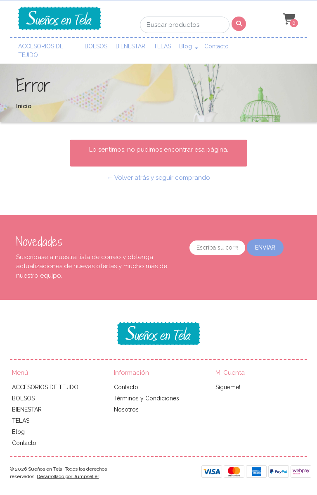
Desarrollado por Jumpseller (68, 476)
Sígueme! (227, 387)
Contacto (216, 46)
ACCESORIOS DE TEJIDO (40, 50)
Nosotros (126, 409)
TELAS (162, 46)
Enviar (265, 247)
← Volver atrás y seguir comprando (158, 177)
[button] (288, 19)
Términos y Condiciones (146, 398)
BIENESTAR (130, 46)
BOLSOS (96, 46)
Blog (185, 46)
